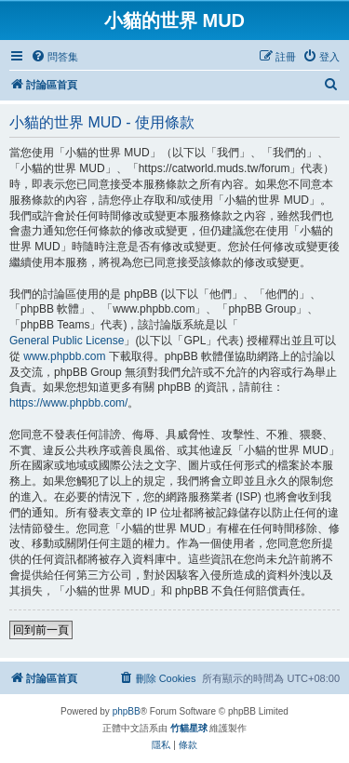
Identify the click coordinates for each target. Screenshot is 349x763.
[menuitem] (54, 57)
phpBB (127, 711)
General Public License (66, 340)
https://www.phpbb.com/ (68, 402)
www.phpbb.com (64, 356)
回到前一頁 (41, 629)
